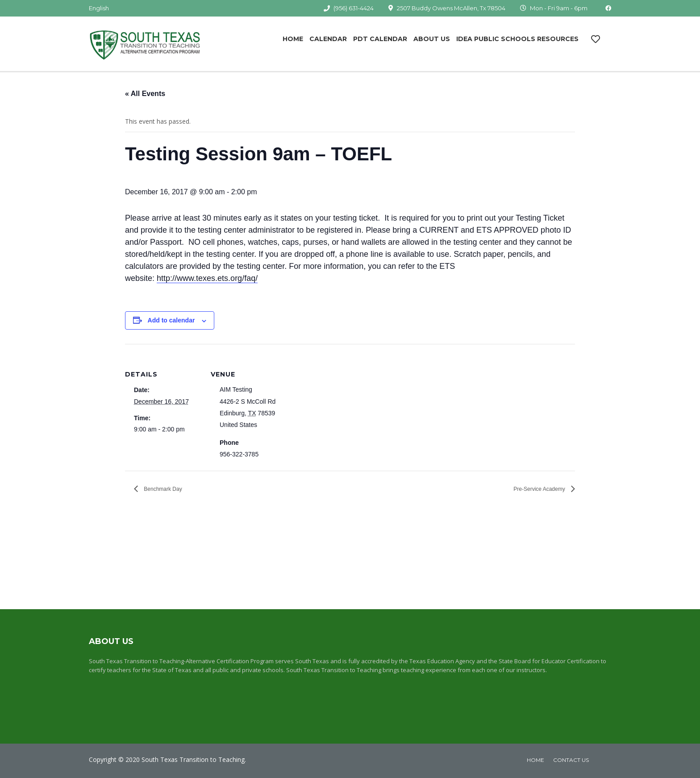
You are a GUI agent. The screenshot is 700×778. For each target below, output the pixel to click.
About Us (431, 39)
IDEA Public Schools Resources (517, 39)
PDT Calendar (380, 39)
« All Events (145, 93)
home (535, 760)
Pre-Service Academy (540, 489)
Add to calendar (171, 320)
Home (293, 39)
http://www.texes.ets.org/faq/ (207, 278)
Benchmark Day (162, 489)
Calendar (328, 39)
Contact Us (571, 760)
